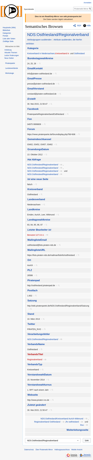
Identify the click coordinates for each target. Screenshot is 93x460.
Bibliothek (6, 30)
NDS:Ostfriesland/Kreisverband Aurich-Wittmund (62, 418)
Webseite (32, 394)
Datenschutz (29, 450)
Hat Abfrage (34, 159)
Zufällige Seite (8, 41)
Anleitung (7, 50)
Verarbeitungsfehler (38, 334)
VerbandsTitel (35, 354)
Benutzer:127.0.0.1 (35, 235)
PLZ (29, 270)
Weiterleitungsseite (77, 430)
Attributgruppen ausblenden (39, 40)
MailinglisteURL (36, 250)
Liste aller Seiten (9, 39)
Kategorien (7, 33)
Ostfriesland (79, 53)
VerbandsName (36, 344)
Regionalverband (34, 359)
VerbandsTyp (34, 364)
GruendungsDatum (38, 149)
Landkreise (33, 209)
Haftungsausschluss (62, 450)
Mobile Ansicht (76, 450)
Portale (5, 36)
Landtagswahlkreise (38, 219)
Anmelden (87, 3)
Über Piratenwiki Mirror (44, 450)
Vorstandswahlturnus (39, 384)
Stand (30, 314)
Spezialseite (29, 9)
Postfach (32, 290)
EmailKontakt (35, 68)
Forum (31, 129)
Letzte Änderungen (11, 55)
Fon (29, 119)
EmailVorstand (35, 88)
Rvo (82, 425)
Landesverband (36, 199)
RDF (79, 25)
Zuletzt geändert (36, 405)
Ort (29, 260)
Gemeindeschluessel (39, 139)
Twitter (31, 324)
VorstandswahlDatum (39, 374)
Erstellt (31, 99)
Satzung (32, 300)
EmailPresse (34, 78)
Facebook (33, 109)
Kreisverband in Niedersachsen (41, 53)
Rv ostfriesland (72, 422)
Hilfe (89, 25)
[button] (12, 46)
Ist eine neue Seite (37, 179)
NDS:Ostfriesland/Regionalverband (58, 34)
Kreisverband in (62, 53)
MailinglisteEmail (37, 240)
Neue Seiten (9, 58)
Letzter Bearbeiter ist (39, 229)
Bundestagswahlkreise (40, 58)
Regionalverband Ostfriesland (47, 422)
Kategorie (32, 48)
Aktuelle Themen (10, 53)
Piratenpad (33, 280)
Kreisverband (35, 189)
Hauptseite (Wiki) (9, 28)
